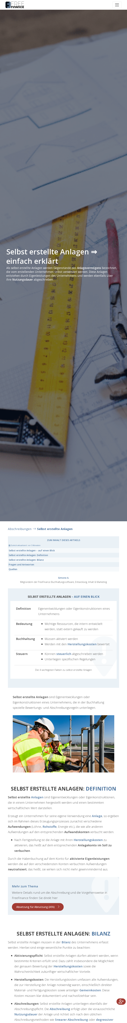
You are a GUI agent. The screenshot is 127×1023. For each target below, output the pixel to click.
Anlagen (37, 797)
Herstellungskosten (82, 644)
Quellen (13, 569)
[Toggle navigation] (117, 5)
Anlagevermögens (89, 268)
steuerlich (63, 654)
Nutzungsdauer (22, 279)
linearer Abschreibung (71, 1020)
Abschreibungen (20, 529)
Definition (28, 555)
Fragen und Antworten (21, 564)
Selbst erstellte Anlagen (55, 529)
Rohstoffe (50, 827)
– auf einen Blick (32, 550)
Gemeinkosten (90, 990)
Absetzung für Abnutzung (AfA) (35, 907)
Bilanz (26, 559)
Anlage (97, 816)
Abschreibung (60, 1009)
